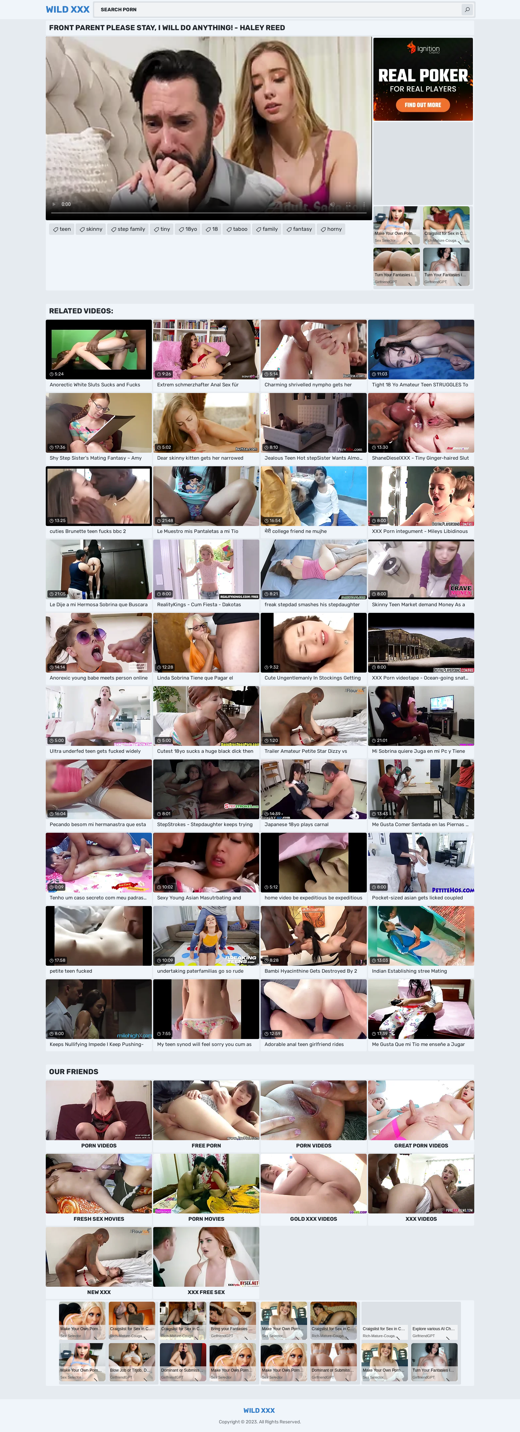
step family (131, 229)
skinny (94, 229)
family (270, 229)
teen (65, 229)
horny (334, 229)
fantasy (302, 229)
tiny (165, 229)
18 (215, 229)
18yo (191, 229)
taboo (240, 229)
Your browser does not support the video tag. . (209, 128)
